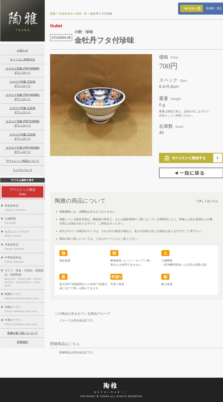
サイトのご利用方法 (22, 59)
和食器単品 (66, 13)
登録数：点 (201, 8)
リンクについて (22, 170)
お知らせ (22, 50)
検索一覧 (81, 13)
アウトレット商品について (22, 161)
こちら (100, 238)
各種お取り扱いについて (22, 333)
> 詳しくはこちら (207, 201)
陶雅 (53, 13)
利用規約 (22, 342)
